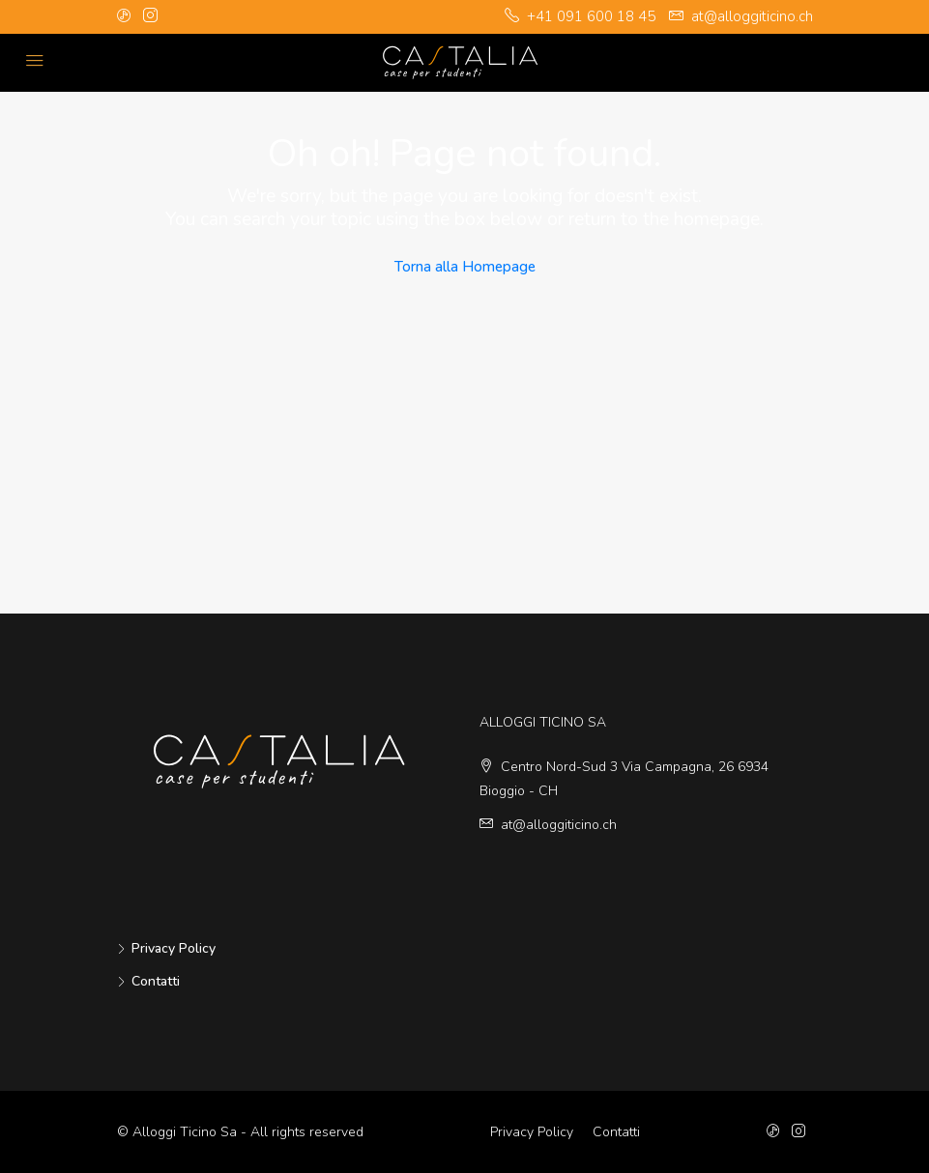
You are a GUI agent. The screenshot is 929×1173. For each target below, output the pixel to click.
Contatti (155, 981)
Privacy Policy (173, 948)
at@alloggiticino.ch (559, 824)
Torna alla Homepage (465, 266)
